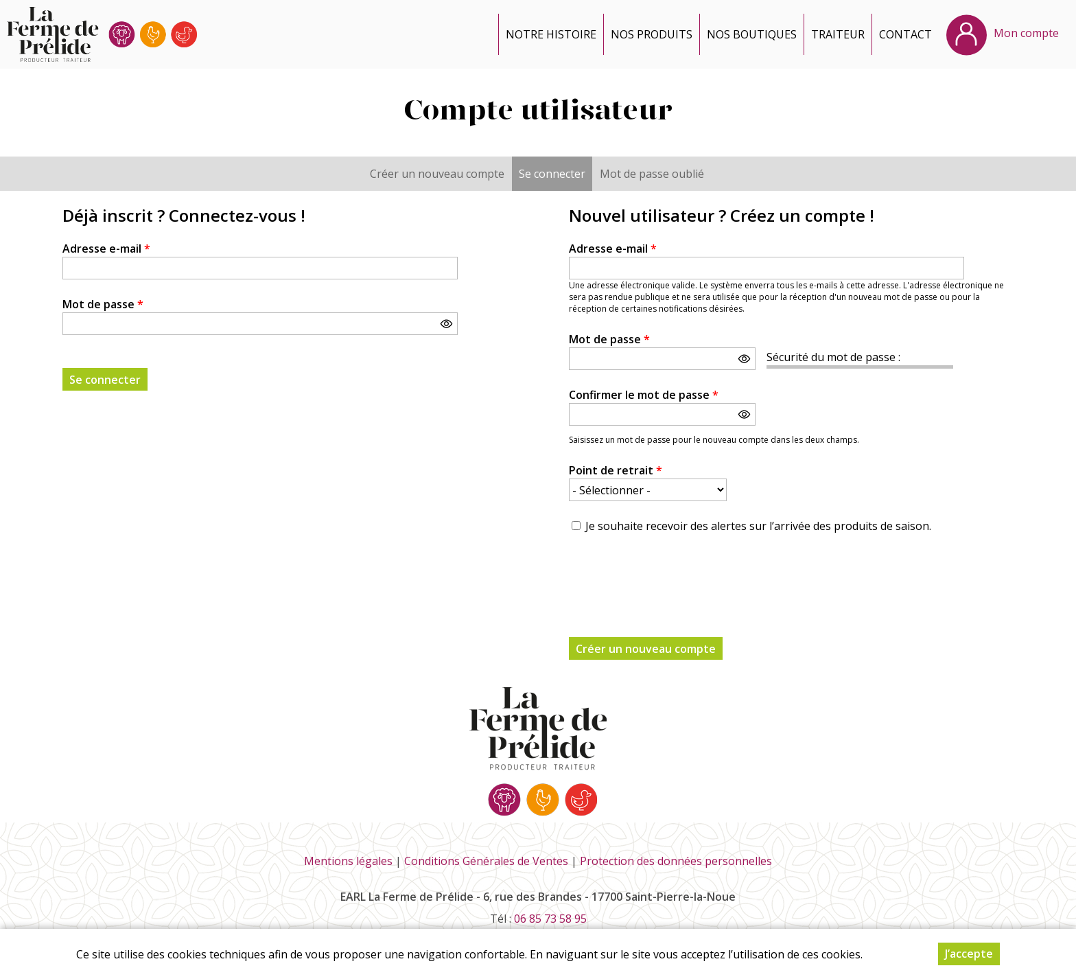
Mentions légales (348, 860)
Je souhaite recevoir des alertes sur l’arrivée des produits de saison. (758, 525)
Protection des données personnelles (676, 860)
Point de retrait (615, 470)
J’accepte (969, 953)
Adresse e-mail (106, 248)
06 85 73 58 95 (550, 918)
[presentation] (673, 577)
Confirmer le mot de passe (643, 394)
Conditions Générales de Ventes (486, 860)
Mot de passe (102, 304)
